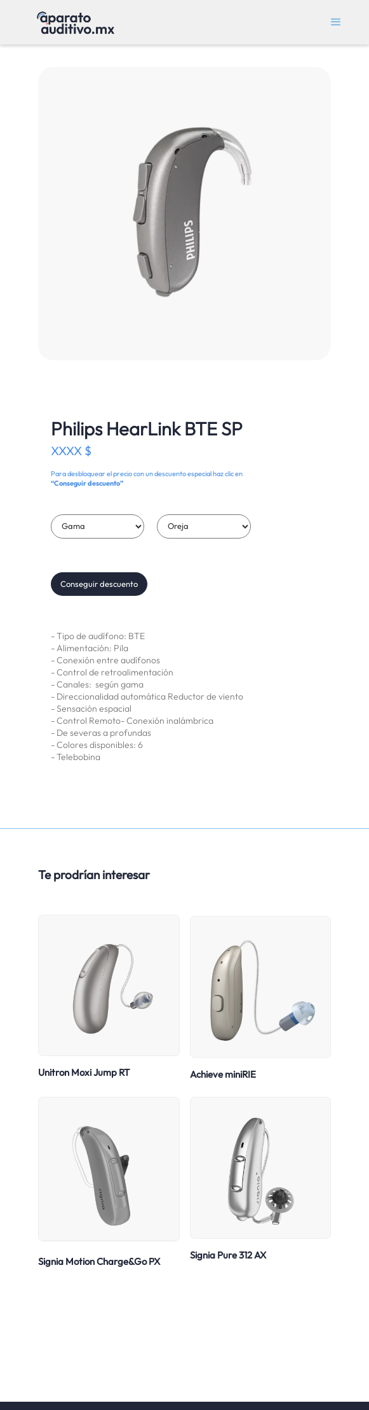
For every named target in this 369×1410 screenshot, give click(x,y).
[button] (336, 22)
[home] (72, 22)
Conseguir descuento (99, 584)
